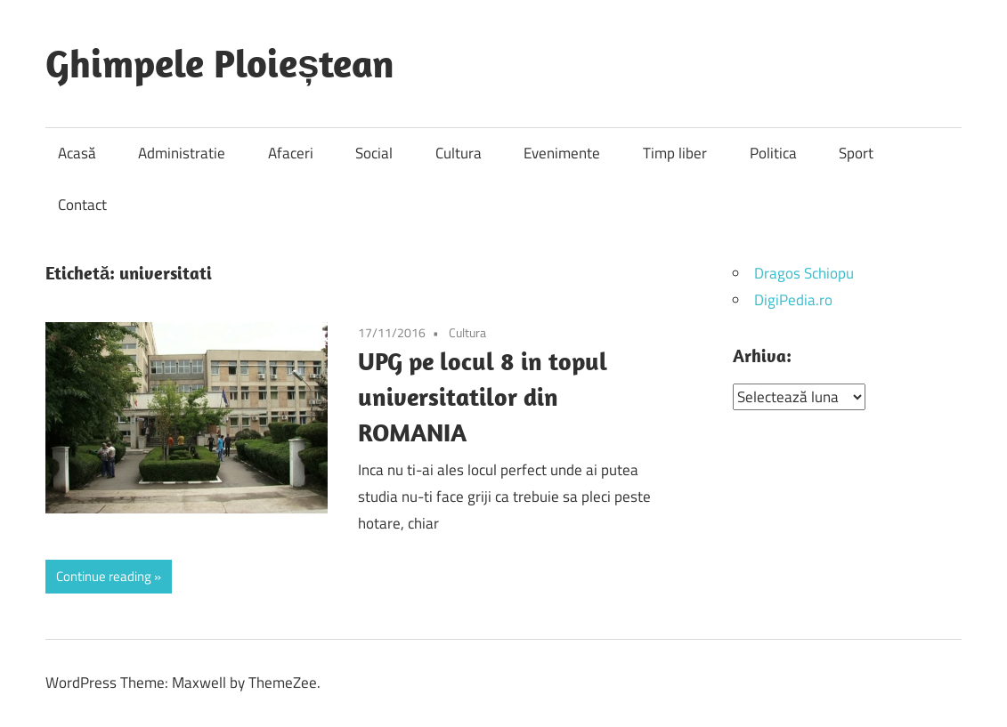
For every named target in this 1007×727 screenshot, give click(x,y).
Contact (82, 204)
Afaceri (290, 153)
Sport (856, 153)
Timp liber (675, 153)
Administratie (181, 153)
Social (374, 153)
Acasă (77, 153)
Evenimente (562, 153)
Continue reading (103, 576)
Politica (773, 153)
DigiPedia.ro (793, 299)
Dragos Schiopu (804, 273)
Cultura (458, 153)
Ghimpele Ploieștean (219, 63)
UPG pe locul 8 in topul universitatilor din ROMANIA (482, 396)
